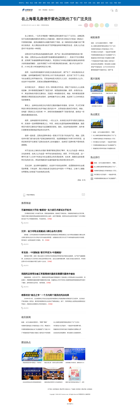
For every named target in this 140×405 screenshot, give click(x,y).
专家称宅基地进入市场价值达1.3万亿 (104, 138)
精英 (57, 3)
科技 (61, 3)
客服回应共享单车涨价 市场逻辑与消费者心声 (67, 329)
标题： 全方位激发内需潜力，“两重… (105, 163)
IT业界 (72, 3)
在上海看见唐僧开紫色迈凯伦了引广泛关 (103, 46)
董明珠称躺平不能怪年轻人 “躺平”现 (102, 70)
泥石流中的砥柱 (111, 106)
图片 (119, 3)
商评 (40, 3)
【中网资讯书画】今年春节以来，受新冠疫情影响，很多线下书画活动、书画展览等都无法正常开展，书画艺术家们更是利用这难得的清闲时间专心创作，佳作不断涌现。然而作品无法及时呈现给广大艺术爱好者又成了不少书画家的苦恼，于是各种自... (53, 216)
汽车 (81, 3)
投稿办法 (67, 389)
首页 (40, 10)
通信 (77, 3)
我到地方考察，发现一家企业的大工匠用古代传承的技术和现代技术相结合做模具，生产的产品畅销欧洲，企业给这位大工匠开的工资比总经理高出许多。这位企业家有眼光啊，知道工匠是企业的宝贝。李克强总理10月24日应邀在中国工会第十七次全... (53, 258)
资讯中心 (21, 3)
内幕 (35, 3)
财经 (44, 3)
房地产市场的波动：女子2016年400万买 (103, 67)
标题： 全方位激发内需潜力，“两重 (104, 132)
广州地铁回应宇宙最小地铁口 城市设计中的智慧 (35, 333)
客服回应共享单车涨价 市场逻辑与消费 (103, 58)
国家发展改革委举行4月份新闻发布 (53, 382)
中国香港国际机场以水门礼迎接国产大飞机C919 (35, 329)
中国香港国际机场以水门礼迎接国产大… (106, 178)
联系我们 (78, 389)
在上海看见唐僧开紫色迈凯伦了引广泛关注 (66, 322)
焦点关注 (51, 10)
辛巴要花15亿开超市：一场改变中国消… (106, 174)
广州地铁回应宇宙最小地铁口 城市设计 (103, 61)
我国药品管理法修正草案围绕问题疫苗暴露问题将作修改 (48, 274)
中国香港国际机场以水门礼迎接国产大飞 (103, 55)
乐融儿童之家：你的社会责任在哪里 (53, 362)
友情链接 (89, 389)
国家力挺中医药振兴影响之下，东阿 (75, 382)
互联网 (66, 3)
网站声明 (62, 389)
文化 (94, 3)
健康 (98, 3)
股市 (53, 3)
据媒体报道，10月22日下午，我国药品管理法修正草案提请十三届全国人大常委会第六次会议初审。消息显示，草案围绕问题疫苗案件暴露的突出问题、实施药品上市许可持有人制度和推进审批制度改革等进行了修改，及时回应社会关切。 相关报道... (53, 280)
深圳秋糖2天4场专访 (97, 106)
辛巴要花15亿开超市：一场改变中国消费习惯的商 (68, 325)
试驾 (89, 3)
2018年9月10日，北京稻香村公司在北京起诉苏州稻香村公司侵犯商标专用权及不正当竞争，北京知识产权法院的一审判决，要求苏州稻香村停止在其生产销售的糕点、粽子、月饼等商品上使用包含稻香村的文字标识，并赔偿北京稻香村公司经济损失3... (53, 301)
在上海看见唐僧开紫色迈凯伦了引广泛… (106, 167)
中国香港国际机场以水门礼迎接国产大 (104, 145)
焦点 (31, 3)
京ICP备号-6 (70, 404)
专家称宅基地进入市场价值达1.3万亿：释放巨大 (35, 325)
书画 (115, 3)
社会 (111, 3)
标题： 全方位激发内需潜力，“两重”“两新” (34, 322)
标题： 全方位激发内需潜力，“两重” (102, 43)
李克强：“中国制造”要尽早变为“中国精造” (41, 252)
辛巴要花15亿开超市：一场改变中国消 (104, 142)
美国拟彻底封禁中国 (97, 93)
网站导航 (84, 389)
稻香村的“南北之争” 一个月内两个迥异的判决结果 (45, 295)
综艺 (106, 3)
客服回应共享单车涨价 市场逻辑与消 (104, 148)
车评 (85, 3)
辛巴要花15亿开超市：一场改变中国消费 (103, 52)
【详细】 (49, 219)
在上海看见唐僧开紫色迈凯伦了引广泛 (104, 135)
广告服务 (73, 389)
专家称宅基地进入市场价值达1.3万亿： (103, 49)
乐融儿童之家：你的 (111, 93)
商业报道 (45, 10)
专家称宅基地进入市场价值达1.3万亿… (106, 170)
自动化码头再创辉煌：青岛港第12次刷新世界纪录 (68, 333)
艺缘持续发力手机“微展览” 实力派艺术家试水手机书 (46, 210)
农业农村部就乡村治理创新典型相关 (32, 382)
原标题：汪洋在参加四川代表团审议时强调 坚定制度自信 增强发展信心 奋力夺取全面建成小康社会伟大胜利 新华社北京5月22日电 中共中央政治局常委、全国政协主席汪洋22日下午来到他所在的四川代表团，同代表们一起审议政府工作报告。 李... (53, 237)
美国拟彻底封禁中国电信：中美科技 (32, 362)
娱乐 (102, 3)
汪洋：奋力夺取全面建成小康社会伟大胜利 (41, 231)
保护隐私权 (56, 389)
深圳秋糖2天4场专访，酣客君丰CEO (75, 362)
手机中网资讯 (28, 195)
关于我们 (50, 389)
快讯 (48, 3)
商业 (27, 3)
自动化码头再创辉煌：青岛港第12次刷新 (103, 64)
